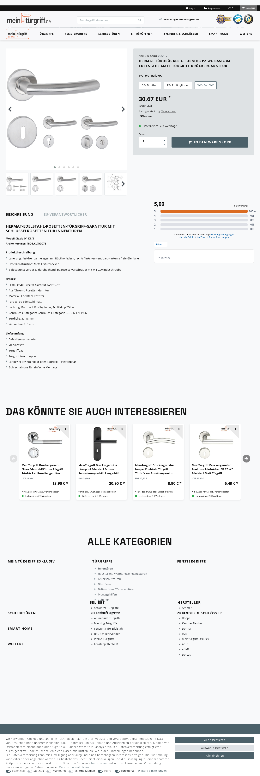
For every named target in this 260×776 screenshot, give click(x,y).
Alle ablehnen (215, 755)
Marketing (59, 771)
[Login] (190, 8)
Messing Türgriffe (105, 623)
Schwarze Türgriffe (106, 608)
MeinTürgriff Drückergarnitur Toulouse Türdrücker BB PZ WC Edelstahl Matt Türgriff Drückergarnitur (212, 469)
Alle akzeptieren (214, 740)
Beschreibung (19, 214)
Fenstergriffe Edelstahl (109, 628)
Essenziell (18, 771)
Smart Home (218, 33)
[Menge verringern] (164, 145)
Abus (185, 644)
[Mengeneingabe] (143, 141)
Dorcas (186, 654)
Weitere (246, 33)
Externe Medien (85, 771)
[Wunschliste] (231, 8)
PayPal (108, 771)
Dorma (186, 628)
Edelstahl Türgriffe (106, 613)
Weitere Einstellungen (152, 771)
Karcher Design (192, 623)
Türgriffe (46, 33)
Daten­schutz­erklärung (74, 767)
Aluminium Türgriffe (107, 618)
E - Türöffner (142, 33)
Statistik (38, 771)
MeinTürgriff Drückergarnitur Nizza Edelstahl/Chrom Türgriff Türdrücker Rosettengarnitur (42, 469)
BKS (184, 613)
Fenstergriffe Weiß (106, 644)
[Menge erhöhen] (164, 139)
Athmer (187, 608)
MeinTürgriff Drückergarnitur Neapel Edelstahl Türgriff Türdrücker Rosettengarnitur (154, 469)
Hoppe (186, 618)
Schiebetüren (109, 33)
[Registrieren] (212, 8)
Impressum (99, 763)
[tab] (25, 214)
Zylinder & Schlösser (181, 33)
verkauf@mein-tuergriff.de (182, 19)
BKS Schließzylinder (107, 634)
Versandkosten (168, 111)
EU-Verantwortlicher (65, 214)
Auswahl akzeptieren (214, 748)
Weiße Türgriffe (104, 639)
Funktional (128, 771)
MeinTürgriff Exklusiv (17, 33)
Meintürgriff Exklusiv (195, 639)
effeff (185, 649)
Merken (146, 116)
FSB (184, 634)
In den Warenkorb (210, 142)
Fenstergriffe (76, 33)
